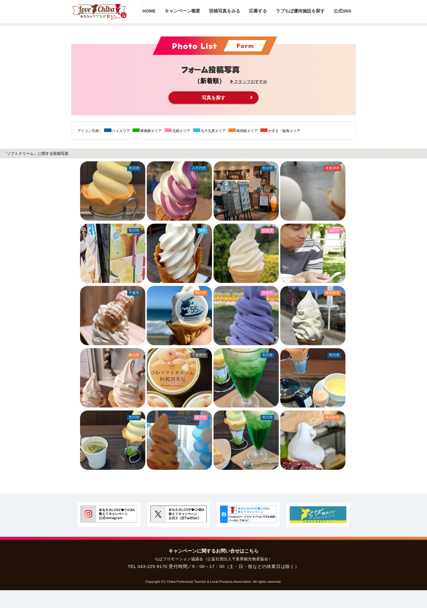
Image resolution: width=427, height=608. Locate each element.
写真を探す (213, 97)
